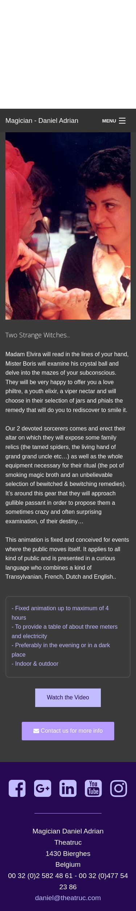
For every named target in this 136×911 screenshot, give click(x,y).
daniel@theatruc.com (68, 898)
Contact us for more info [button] (68, 731)
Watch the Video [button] (68, 697)
